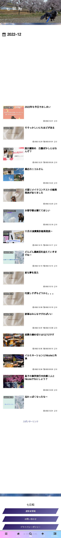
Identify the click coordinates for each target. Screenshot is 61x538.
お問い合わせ (30, 519)
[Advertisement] (30, 69)
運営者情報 (30, 511)
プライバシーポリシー (30, 526)
